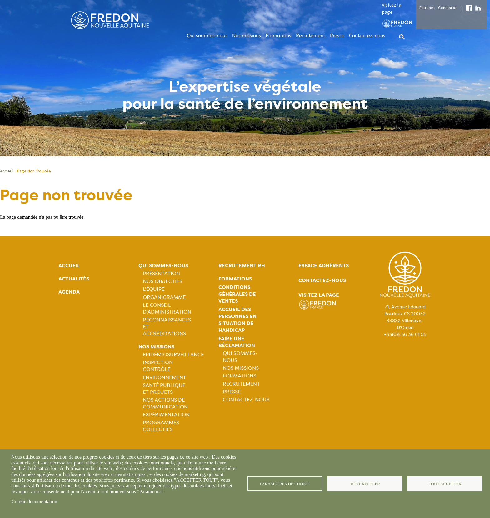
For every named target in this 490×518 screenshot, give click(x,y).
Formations (278, 36)
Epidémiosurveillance (173, 354)
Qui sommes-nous (207, 36)
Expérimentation (166, 414)
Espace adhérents (323, 265)
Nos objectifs (162, 281)
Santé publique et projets (164, 388)
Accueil (6, 171)
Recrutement (310, 36)
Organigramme (164, 297)
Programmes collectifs (161, 426)
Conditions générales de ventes (237, 294)
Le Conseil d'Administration (167, 308)
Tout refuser (365, 483)
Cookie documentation (34, 501)
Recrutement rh (241, 265)
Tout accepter (445, 483)
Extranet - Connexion (438, 7)
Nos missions (246, 36)
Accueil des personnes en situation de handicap (237, 319)
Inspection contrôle (158, 365)
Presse (337, 36)
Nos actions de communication (165, 403)
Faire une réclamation (236, 342)
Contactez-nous (367, 36)
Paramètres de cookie (285, 483)
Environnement (164, 377)
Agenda (69, 292)
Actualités (73, 278)
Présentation (161, 273)
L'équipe (153, 289)
